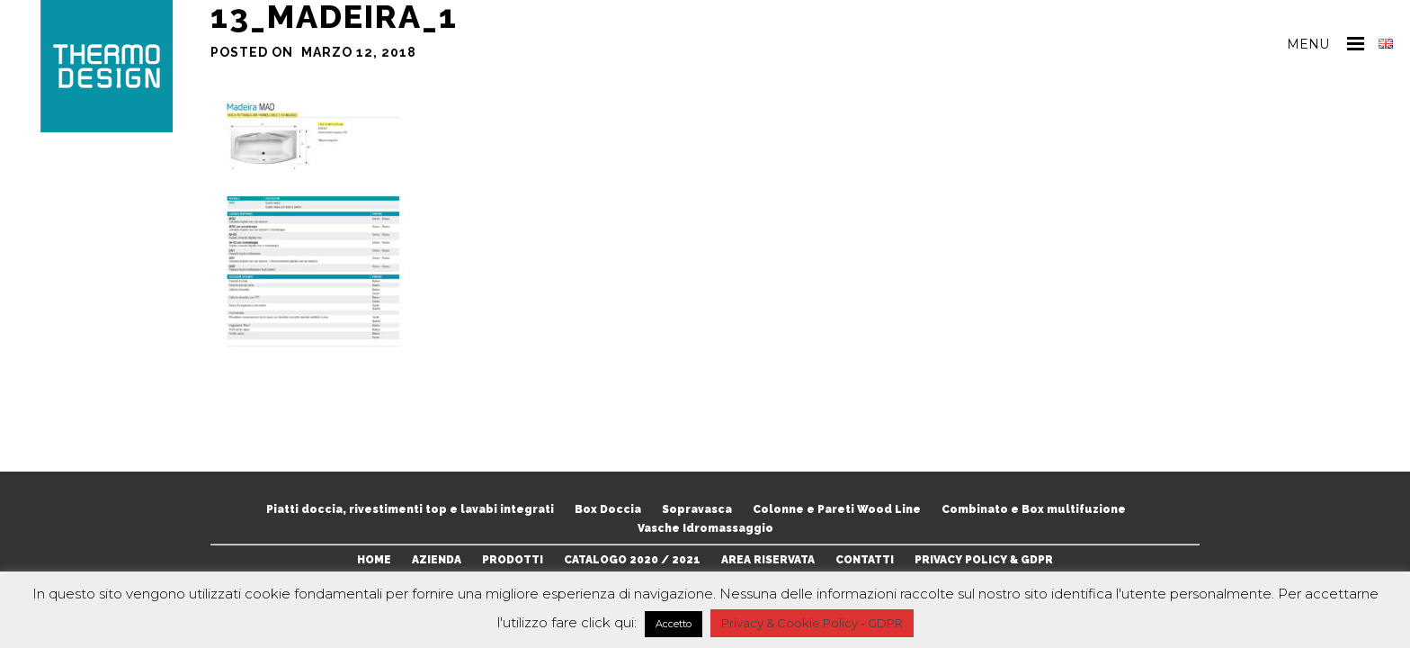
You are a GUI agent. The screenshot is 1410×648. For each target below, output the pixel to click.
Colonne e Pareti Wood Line (837, 509)
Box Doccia (608, 509)
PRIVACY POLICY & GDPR (984, 560)
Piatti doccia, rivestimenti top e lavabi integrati (410, 509)
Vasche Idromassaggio (705, 528)
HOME (374, 560)
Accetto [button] (674, 623)
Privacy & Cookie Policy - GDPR (812, 623)
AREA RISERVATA (768, 560)
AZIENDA (436, 560)
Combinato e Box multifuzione (1033, 509)
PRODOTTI (512, 560)
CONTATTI (864, 560)
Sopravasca (697, 509)
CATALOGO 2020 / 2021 (632, 560)
